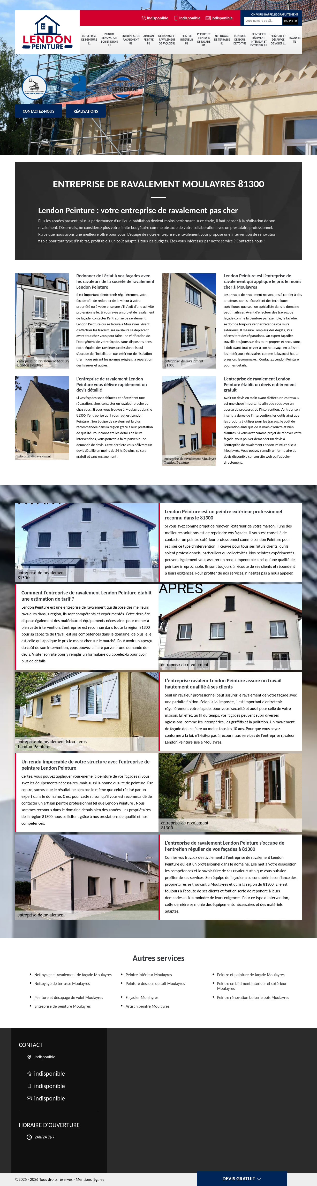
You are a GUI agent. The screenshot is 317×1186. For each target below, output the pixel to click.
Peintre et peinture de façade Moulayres (251, 974)
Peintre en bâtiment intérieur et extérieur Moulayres (252, 986)
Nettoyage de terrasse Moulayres (62, 983)
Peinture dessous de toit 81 (239, 39)
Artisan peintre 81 (149, 39)
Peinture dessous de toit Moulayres (155, 983)
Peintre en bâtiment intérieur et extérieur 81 (258, 40)
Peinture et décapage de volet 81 (278, 39)
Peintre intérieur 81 (186, 39)
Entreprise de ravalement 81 (131, 39)
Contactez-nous (38, 111)
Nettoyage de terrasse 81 (222, 39)
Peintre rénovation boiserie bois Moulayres (253, 997)
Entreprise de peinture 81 (89, 39)
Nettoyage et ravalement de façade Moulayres (73, 974)
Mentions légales (90, 1179)
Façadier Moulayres (142, 997)
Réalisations (86, 111)
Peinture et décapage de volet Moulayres (68, 997)
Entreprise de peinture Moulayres (62, 1006)
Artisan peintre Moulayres (147, 1006)
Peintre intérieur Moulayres (149, 974)
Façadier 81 (294, 39)
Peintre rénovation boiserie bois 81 (109, 40)
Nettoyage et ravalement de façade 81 (167, 39)
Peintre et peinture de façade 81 (203, 40)
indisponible (154, 18)
